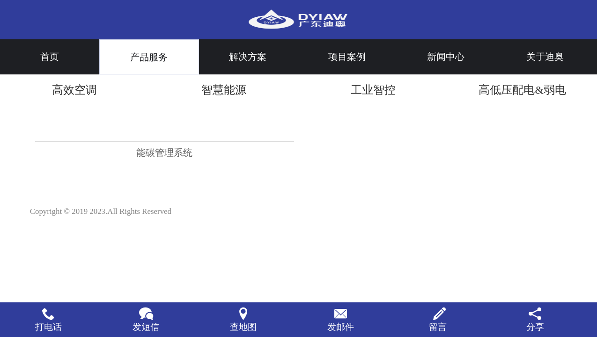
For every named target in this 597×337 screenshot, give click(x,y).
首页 (49, 56)
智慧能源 (223, 90)
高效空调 (74, 90)
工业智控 (373, 90)
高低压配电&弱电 (522, 90)
